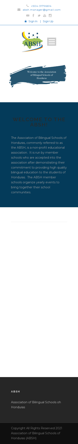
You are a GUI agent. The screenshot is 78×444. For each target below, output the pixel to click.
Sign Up (48, 21)
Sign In (32, 21)
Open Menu (51, 42)
